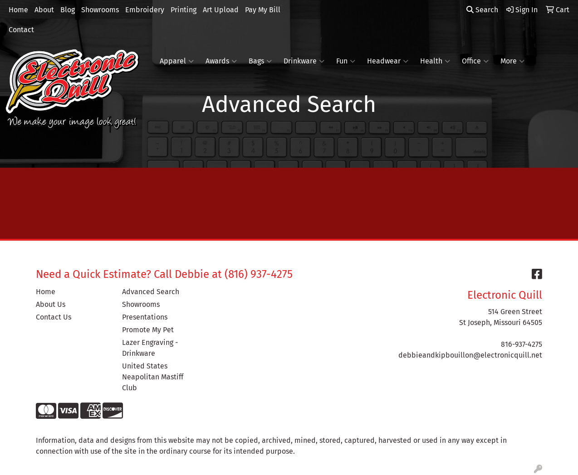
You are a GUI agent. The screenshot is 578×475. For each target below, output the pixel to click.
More (512, 61)
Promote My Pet (148, 329)
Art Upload (221, 9)
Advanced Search (150, 291)
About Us (50, 304)
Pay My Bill (262, 9)
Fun (345, 61)
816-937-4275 (521, 344)
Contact (21, 29)
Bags (260, 61)
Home (18, 9)
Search (482, 9)
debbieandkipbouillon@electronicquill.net (470, 355)
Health (435, 61)
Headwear (387, 61)
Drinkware (304, 61)
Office (475, 61)
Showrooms (100, 9)
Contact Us (53, 317)
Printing (183, 9)
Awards (221, 61)
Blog (67, 9)
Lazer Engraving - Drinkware (150, 348)
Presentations (144, 317)
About (44, 9)
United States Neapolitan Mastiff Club (152, 377)
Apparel (177, 61)
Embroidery (144, 9)
